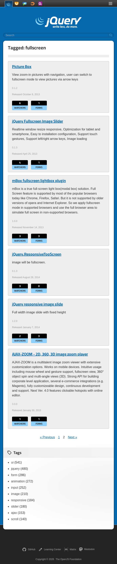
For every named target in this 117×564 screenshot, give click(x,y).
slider (15, 506)
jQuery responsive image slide (37, 304)
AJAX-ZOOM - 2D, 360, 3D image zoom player (50, 354)
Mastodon (86, 549)
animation (18, 481)
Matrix (70, 549)
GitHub (28, 549)
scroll (14, 519)
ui (12, 462)
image (15, 494)
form (14, 475)
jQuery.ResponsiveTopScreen (36, 254)
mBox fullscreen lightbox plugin (39, 180)
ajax (14, 512)
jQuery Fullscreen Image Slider (37, 121)
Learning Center (50, 549)
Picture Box (21, 66)
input (14, 487)
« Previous (47, 437)
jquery (15, 468)
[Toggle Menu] (110, 3)
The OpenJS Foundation (68, 559)
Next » (72, 437)
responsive (18, 500)
